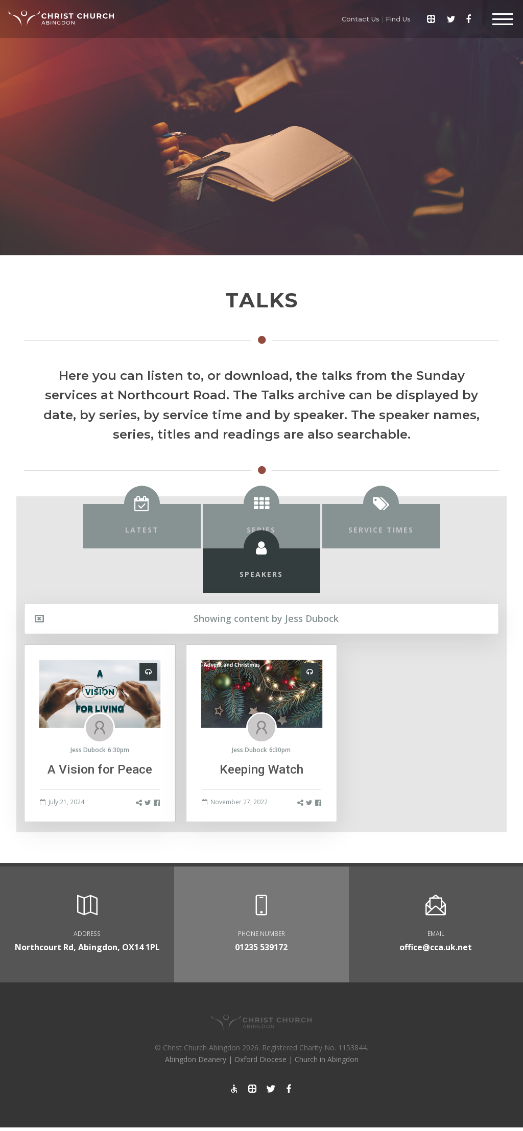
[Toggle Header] (502, 19)
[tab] (142, 526)
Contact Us (360, 19)
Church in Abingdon (327, 1059)
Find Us (398, 19)
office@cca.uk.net (435, 947)
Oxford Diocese (260, 1059)
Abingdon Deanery (195, 1059)
